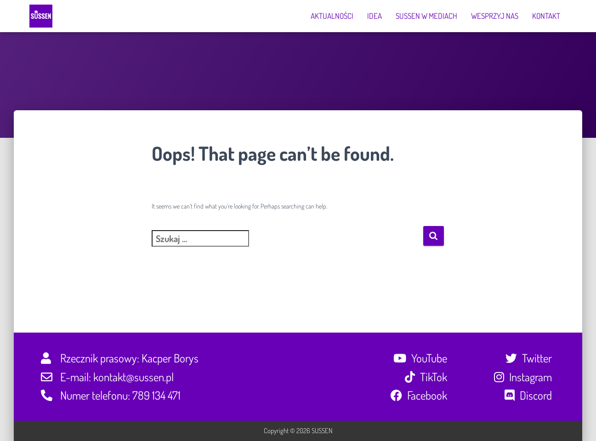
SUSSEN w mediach (426, 16)
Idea (374, 16)
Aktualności (332, 16)
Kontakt (546, 16)
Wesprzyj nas (494, 16)
